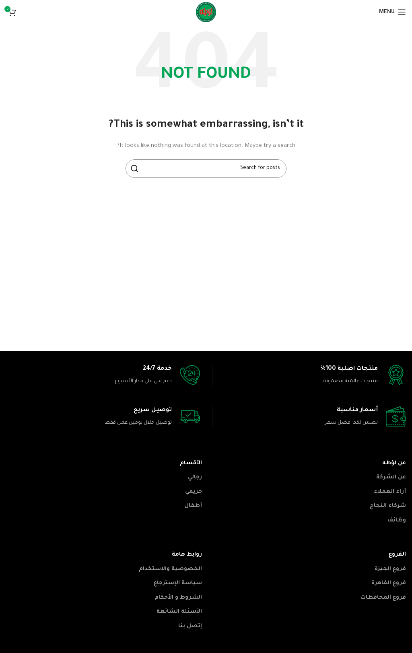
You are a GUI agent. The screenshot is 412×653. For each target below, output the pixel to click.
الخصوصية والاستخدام (170, 569)
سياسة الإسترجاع (178, 583)
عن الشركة (391, 477)
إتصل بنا (190, 626)
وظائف (396, 520)
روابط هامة (187, 555)
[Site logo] (206, 12)
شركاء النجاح (388, 506)
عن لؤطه (394, 463)
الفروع (397, 555)
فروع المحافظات (383, 598)
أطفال (193, 506)
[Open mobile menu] (392, 12)
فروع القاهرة (388, 583)
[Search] (206, 168)
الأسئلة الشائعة (179, 612)
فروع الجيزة (390, 569)
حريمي (193, 492)
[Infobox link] (309, 375)
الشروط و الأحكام (178, 598)
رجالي (195, 477)
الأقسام (191, 463)
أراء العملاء (390, 492)
